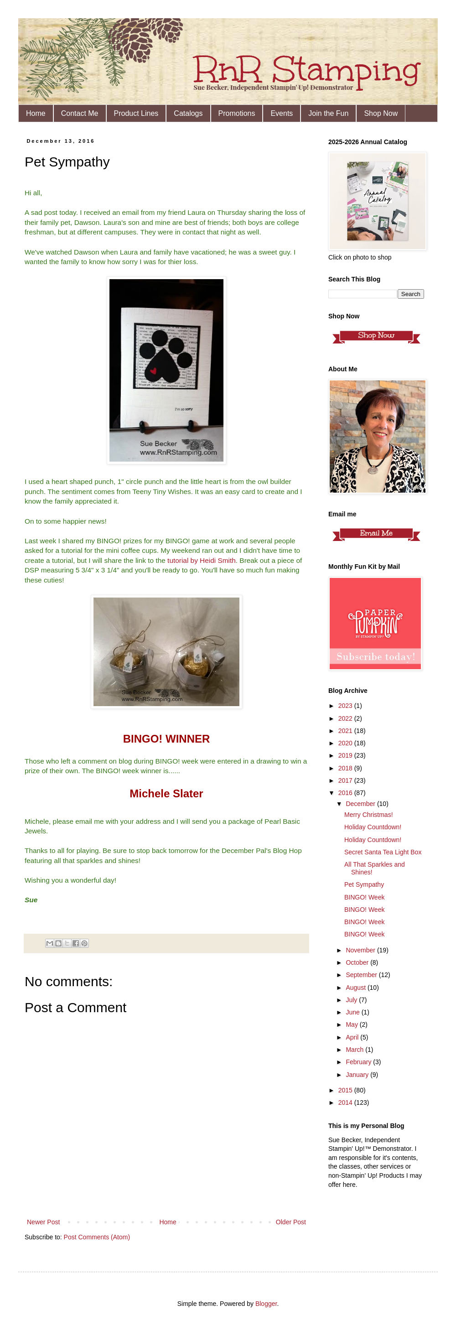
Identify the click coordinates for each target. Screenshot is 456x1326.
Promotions (236, 113)
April (353, 1037)
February (359, 1062)
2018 (346, 768)
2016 (346, 792)
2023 (346, 705)
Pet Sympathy (364, 884)
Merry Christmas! (368, 814)
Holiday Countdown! (372, 827)
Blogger (266, 1303)
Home (36, 113)
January (358, 1074)
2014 (346, 1102)
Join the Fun (328, 113)
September (362, 974)
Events (281, 113)
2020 (346, 743)
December (361, 803)
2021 (346, 730)
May (352, 1024)
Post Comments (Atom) (97, 1237)
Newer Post (43, 1222)
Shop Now (381, 113)
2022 (346, 718)
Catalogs (188, 113)
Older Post (291, 1222)
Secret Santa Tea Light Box (382, 852)
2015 (346, 1090)
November (361, 950)
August (356, 987)
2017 (346, 780)
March (355, 1049)
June (353, 1012)
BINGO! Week (364, 897)
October (358, 962)
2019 (346, 755)
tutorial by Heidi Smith (201, 560)
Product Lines (136, 113)
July (352, 1000)
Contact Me (79, 113)
